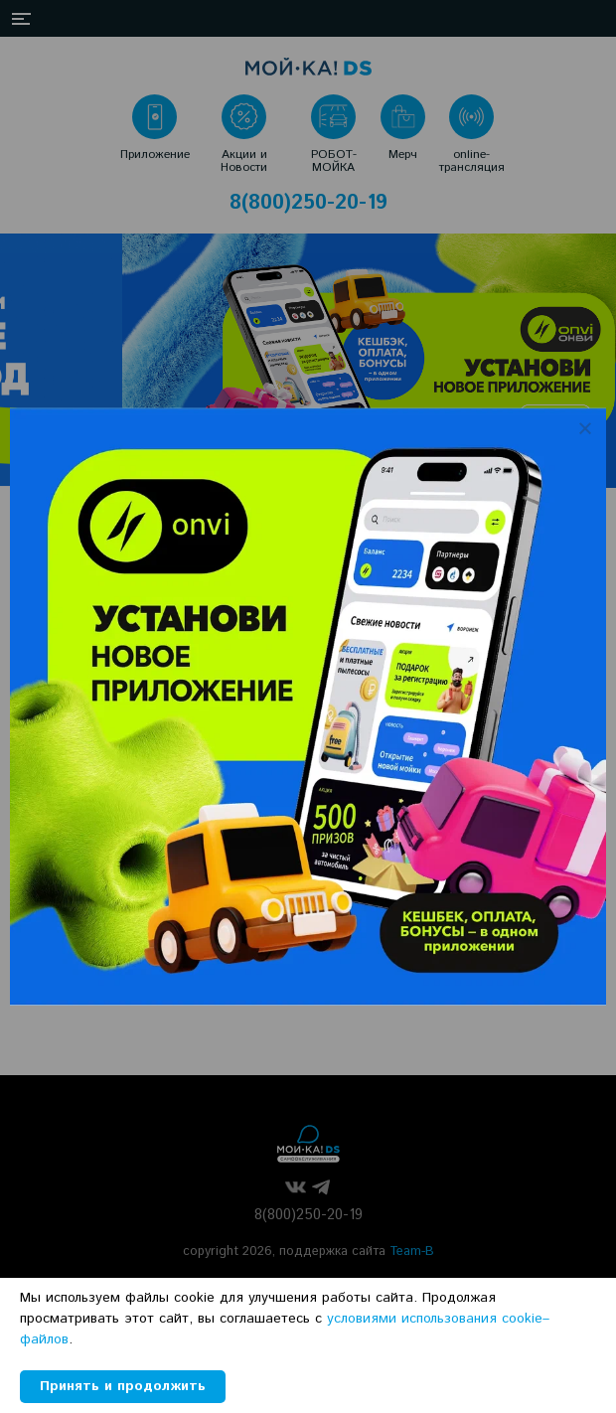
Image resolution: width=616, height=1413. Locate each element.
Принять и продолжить (123, 1386)
